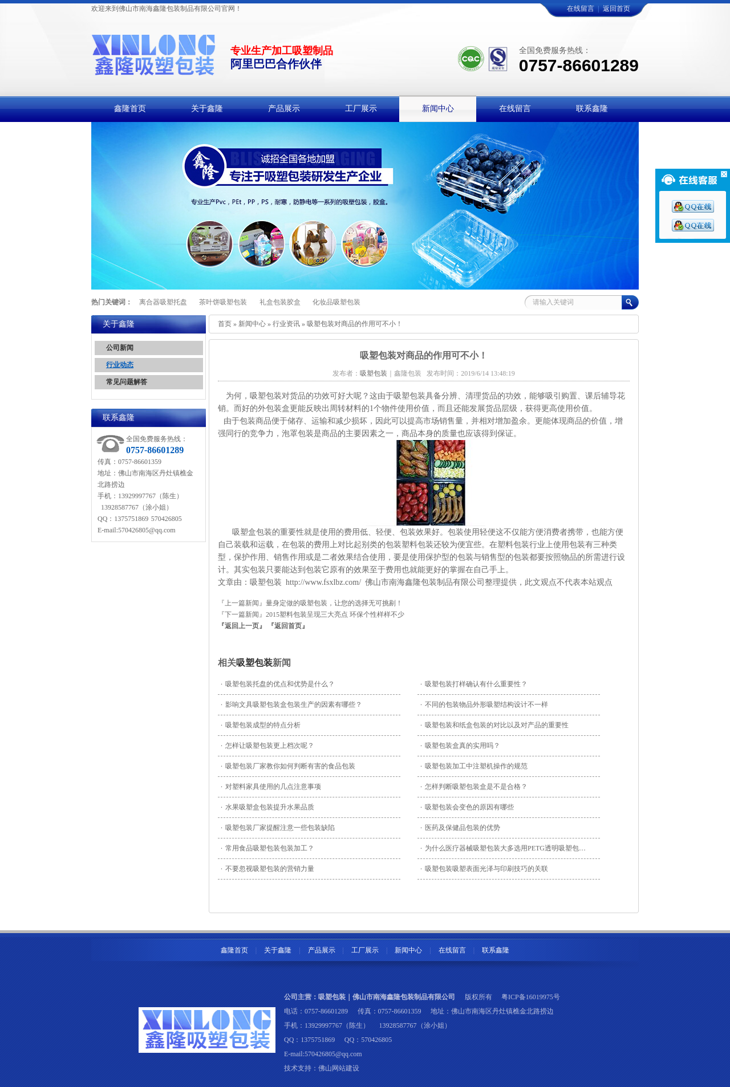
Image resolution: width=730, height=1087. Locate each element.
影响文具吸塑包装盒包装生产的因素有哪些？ (291, 705)
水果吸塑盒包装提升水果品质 (267, 807)
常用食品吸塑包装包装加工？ (267, 848)
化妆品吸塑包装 (336, 302)
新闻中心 (252, 324)
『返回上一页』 (242, 626)
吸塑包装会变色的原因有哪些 (467, 807)
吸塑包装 (254, 662)
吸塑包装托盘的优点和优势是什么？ (278, 684)
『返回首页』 (288, 626)
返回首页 (616, 9)
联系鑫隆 (495, 950)
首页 (225, 324)
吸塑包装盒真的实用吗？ (460, 746)
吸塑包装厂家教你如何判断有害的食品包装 (288, 766)
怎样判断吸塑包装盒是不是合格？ (474, 787)
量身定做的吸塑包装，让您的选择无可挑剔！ (334, 603)
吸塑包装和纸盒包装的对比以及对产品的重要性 (494, 725)
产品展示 (321, 950)
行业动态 (119, 365)
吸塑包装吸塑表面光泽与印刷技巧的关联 (484, 869)
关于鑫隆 (277, 950)
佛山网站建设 (338, 1068)
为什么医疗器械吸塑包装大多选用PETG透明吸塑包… (503, 848)
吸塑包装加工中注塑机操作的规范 (474, 766)
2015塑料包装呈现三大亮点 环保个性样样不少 (335, 614)
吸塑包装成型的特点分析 (261, 725)
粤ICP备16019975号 (530, 997)
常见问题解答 (126, 382)
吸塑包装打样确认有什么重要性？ (474, 684)
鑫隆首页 (234, 950)
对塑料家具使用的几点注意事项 (271, 787)
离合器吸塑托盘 (163, 302)
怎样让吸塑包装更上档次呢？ (267, 746)
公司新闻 (119, 348)
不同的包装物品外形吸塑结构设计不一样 (484, 705)
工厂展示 (365, 950)
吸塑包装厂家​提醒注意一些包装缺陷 (278, 828)
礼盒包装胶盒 (280, 302)
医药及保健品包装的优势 (460, 828)
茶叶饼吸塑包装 (223, 302)
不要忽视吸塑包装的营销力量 (267, 869)
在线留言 (580, 9)
